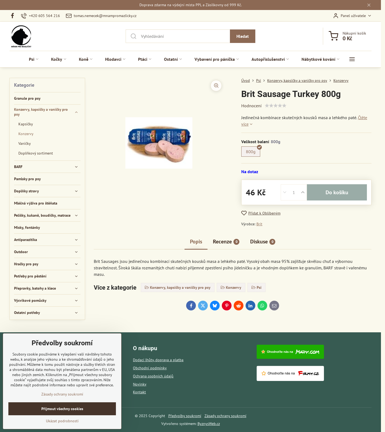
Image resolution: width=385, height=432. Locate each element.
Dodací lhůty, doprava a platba (158, 359)
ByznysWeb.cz (208, 423)
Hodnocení (251, 105)
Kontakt (139, 392)
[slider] (275, 105)
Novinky (139, 384)
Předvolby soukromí (184, 415)
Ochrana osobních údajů (153, 376)
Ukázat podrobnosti (62, 420)
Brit (259, 224)
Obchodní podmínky (150, 368)
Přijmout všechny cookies (62, 408)
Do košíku (337, 192)
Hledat (242, 36)
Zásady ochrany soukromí (225, 415)
